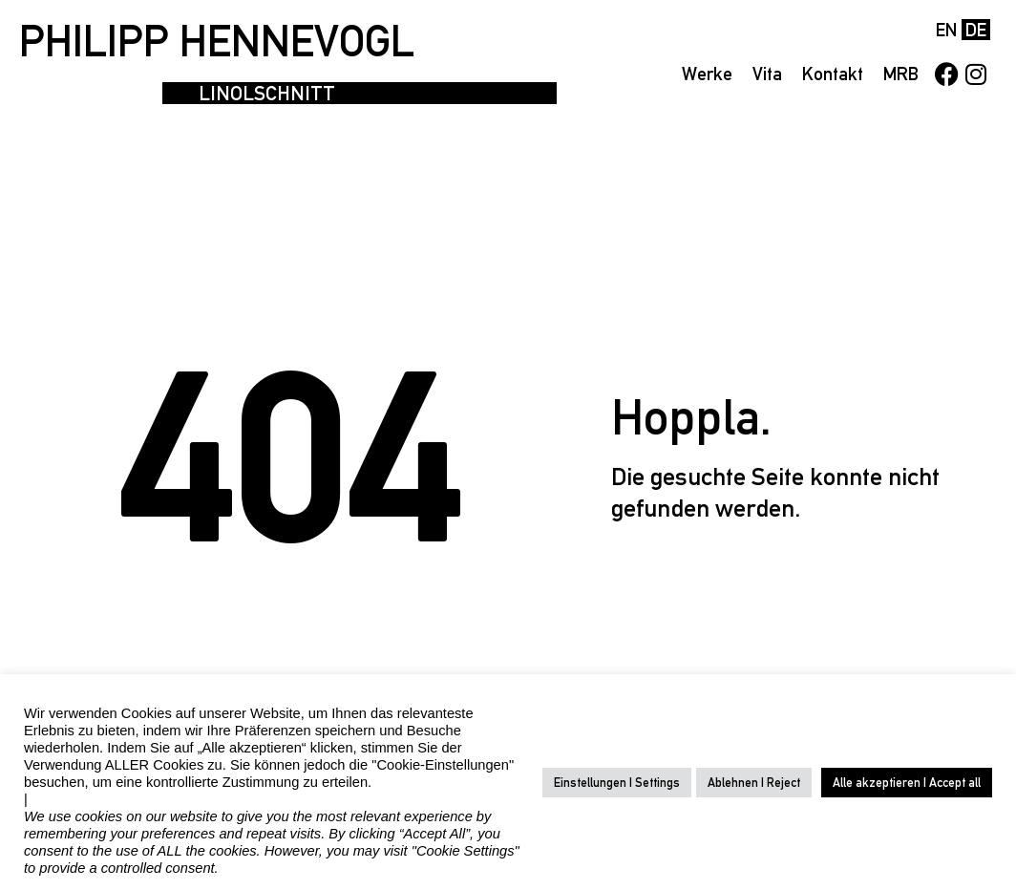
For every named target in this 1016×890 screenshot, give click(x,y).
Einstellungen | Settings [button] (617, 782)
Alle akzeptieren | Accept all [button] (907, 782)
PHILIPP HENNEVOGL (216, 41)
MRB (901, 73)
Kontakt (832, 73)
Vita (767, 73)
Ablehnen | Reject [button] (754, 782)
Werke (707, 73)
